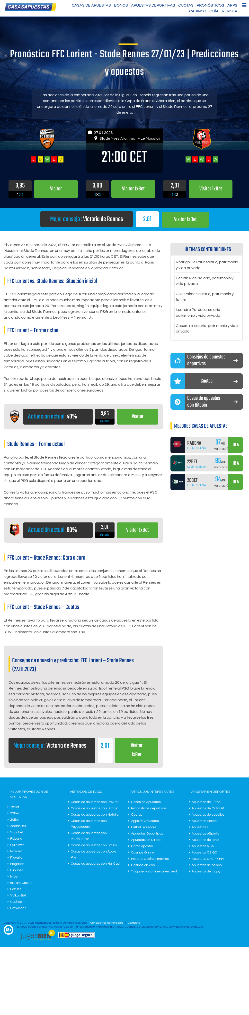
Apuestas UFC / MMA (208, 859)
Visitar (137, 416)
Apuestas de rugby (206, 871)
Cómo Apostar (142, 846)
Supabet (16, 832)
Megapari (17, 864)
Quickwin (17, 845)
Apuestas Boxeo (204, 821)
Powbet (16, 851)
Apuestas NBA (203, 846)
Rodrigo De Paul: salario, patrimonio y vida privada (207, 265)
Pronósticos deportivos (149, 808)
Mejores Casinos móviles (150, 859)
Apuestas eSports (205, 834)
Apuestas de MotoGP (208, 808)
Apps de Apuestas (145, 821)
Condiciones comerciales (107, 923)
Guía (214, 11)
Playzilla (16, 858)
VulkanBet (18, 895)
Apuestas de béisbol (207, 865)
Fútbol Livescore (143, 827)
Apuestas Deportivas (153, 5)
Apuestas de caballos (208, 815)
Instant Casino (21, 883)
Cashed (16, 902)
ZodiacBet (18, 826)
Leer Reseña (196, 448)
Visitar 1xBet (185, 219)
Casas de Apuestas (91, 5)
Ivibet (14, 877)
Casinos (197, 11)
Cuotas (186, 5)
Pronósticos (210, 5)
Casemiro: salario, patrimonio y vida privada (207, 329)
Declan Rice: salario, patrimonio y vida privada (204, 281)
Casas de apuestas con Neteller (95, 815)
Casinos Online (142, 852)
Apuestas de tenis (205, 840)
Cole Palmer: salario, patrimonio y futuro (205, 297)
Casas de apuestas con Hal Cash (96, 864)
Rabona (16, 839)
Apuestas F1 (201, 827)
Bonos (121, 5)
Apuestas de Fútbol (206, 802)
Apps (232, 5)
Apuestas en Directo (146, 840)
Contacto (134, 923)
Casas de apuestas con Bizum (94, 845)
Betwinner (18, 908)
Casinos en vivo (143, 865)
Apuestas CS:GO (204, 852)
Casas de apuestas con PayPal (94, 802)
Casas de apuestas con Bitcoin (94, 808)
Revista (229, 11)
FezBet (15, 889)
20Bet (14, 820)
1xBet (14, 807)
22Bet (14, 813)
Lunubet (16, 870)
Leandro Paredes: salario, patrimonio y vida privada (198, 313)
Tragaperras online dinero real (154, 871)
